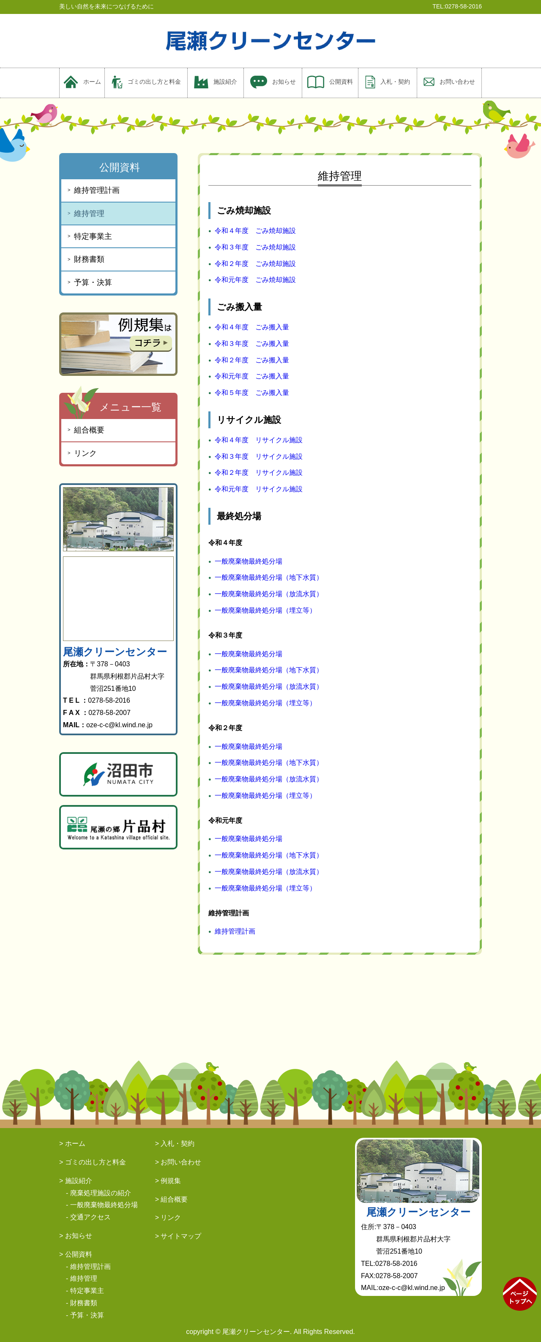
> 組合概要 (171, 1199)
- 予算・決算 (85, 1315)
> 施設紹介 (75, 1180)
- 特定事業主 (85, 1290)
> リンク (168, 1217)
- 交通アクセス (88, 1217)
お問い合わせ (449, 81)
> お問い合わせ (178, 1162)
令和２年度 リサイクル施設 (259, 472)
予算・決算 (93, 282)
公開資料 (330, 82)
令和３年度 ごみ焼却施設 (255, 247)
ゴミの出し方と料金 (146, 82)
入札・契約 (387, 82)
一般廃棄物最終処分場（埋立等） (265, 610)
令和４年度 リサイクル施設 (259, 440)
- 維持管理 (81, 1278)
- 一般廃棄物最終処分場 (102, 1204)
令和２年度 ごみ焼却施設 (255, 263)
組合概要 (89, 430)
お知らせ (273, 82)
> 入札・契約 (175, 1143)
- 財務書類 (81, 1302)
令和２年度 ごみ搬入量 (252, 360)
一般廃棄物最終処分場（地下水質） (269, 577)
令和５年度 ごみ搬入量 (252, 392)
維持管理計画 (235, 931)
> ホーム (72, 1143)
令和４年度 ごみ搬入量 (252, 327)
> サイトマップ (178, 1236)
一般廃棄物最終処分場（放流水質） (269, 593)
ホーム (82, 81)
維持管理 (89, 213)
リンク (85, 453)
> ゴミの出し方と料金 (92, 1162)
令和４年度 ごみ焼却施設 (255, 230)
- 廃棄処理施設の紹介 (98, 1193)
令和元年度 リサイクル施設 (259, 489)
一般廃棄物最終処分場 (248, 561)
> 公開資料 (75, 1254)
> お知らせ (75, 1235)
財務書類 (89, 259)
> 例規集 (168, 1180)
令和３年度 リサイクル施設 (259, 456)
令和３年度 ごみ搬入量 (252, 343)
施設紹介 (215, 82)
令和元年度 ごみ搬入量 (252, 376)
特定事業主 (93, 236)
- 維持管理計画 (88, 1266)
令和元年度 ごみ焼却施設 (255, 279)
